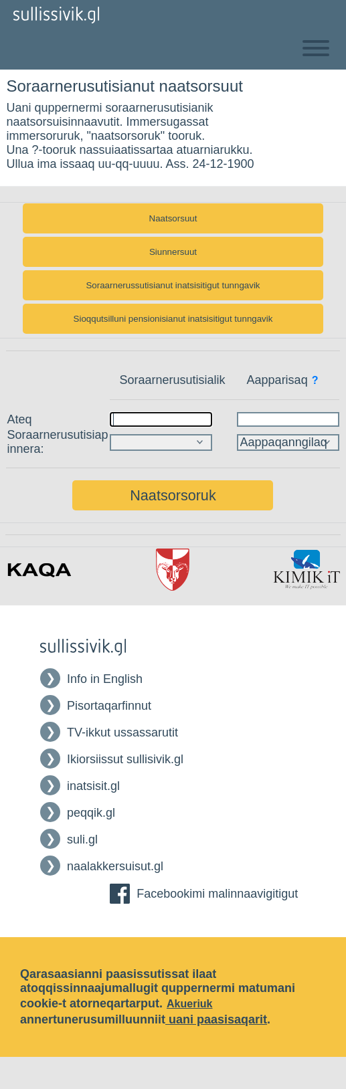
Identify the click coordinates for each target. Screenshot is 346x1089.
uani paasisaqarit (216, 1019)
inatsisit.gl (93, 786)
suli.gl (82, 839)
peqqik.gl (91, 812)
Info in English (105, 679)
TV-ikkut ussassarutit (122, 732)
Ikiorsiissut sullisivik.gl (125, 759)
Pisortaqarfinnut (109, 705)
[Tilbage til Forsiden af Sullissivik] (56, 15)
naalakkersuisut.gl (115, 866)
